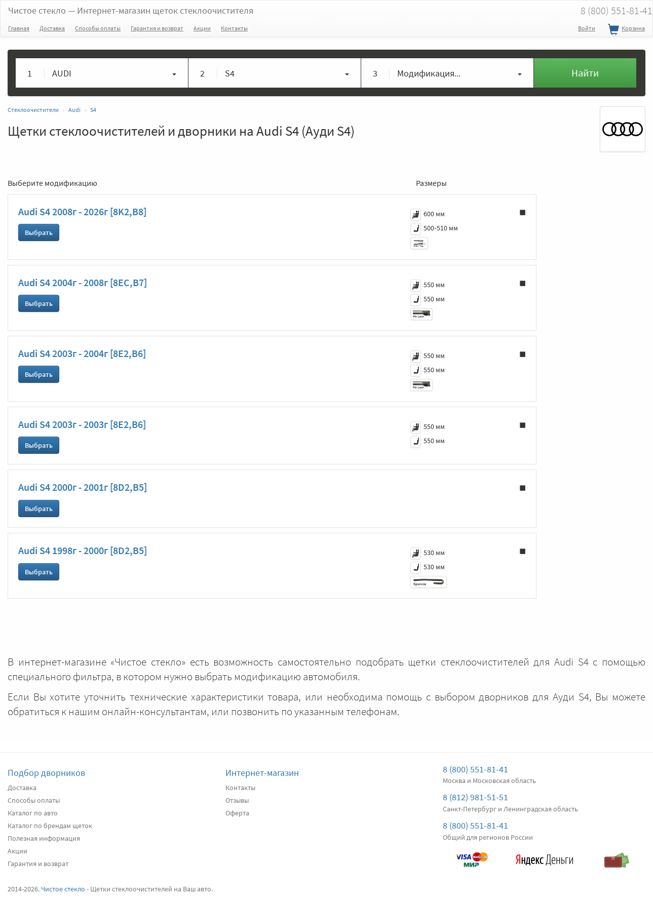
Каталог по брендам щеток (50, 825)
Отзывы (237, 800)
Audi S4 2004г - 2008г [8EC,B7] (82, 282)
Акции (202, 28)
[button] (102, 73)
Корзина (625, 30)
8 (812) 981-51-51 (475, 797)
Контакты (234, 28)
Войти (586, 28)
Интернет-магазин (262, 772)
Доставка (52, 28)
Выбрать (39, 232)
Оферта (237, 812)
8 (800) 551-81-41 (475, 769)
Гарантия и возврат (157, 28)
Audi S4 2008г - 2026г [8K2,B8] (82, 211)
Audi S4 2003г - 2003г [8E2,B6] (82, 424)
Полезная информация (44, 838)
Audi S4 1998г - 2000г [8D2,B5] (82, 550)
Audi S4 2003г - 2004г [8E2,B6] (82, 353)
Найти (585, 72)
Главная (18, 28)
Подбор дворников (46, 772)
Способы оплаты (98, 28)
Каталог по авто (33, 812)
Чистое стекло (130, 10)
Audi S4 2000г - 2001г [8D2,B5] (82, 487)
